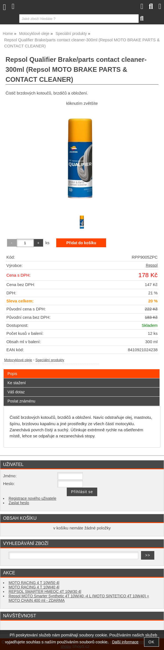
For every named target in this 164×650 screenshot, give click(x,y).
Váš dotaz (16, 392)
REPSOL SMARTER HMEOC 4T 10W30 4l (45, 592)
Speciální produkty (49, 360)
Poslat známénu (21, 401)
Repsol (152, 265)
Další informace (125, 642)
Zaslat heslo (19, 503)
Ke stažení (16, 383)
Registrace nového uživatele (32, 498)
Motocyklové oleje (18, 360)
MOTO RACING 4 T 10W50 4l (34, 583)
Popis (12, 373)
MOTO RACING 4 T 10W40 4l (34, 587)
